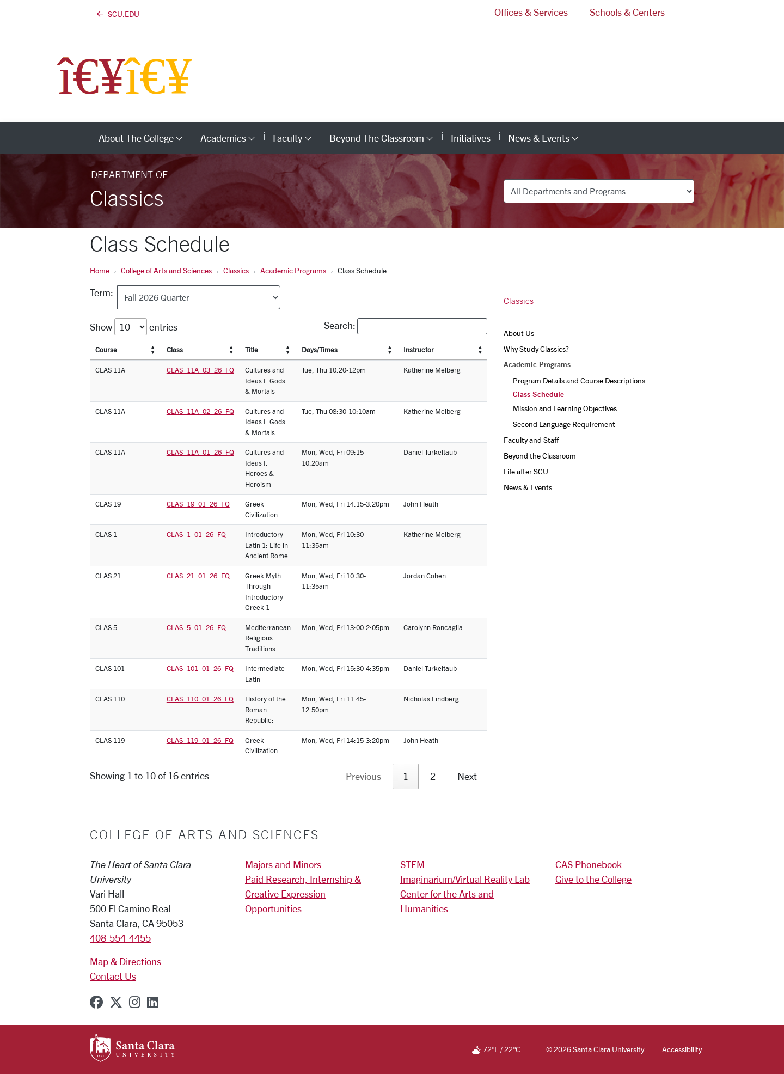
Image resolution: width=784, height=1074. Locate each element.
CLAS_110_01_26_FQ (200, 698)
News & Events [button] (547, 137)
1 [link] (405, 776)
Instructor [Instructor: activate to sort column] (418, 349)
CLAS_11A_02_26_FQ (200, 411)
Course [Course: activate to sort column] (106, 349)
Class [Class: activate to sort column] (175, 349)
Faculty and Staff (531, 439)
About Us (519, 333)
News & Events (528, 487)
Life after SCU (526, 471)
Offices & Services (531, 12)
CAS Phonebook (588, 864)
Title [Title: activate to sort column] (251, 349)
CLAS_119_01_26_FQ (200, 740)
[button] (685, 12)
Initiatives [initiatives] (471, 137)
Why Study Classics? (536, 348)
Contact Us (113, 976)
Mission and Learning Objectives (565, 408)
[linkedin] (152, 1002)
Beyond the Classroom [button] (385, 137)
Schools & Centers (627, 12)
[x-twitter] (115, 1002)
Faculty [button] (296, 137)
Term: (104, 292)
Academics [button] (232, 137)
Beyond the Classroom (540, 455)
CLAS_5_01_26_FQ (196, 627)
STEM (412, 864)
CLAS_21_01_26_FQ (198, 575)
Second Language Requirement (564, 424)
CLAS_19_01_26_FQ (198, 503)
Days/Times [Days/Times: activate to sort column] (320, 349)
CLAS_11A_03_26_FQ (200, 369)
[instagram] (134, 1002)
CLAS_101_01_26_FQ (200, 668)
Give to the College (593, 879)
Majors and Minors (283, 864)
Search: (405, 326)
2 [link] (433, 776)
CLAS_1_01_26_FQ (196, 534)
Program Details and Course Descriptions (579, 380)
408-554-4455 (120, 937)
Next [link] (467, 776)
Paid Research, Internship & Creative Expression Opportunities (303, 894)
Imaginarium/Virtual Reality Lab (465, 879)
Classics (236, 270)
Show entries (133, 326)
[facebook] (96, 1002)
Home (99, 270)
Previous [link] (363, 776)
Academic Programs (293, 270)
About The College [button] (145, 137)
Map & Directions (125, 961)
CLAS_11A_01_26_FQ (200, 452)
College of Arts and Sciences (166, 270)
